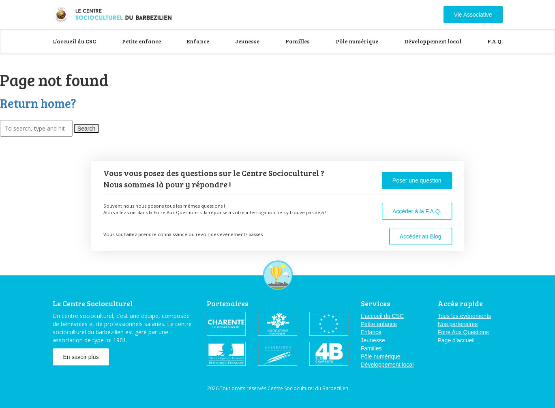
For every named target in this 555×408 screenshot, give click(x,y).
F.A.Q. (495, 41)
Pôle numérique (357, 41)
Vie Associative (473, 14)
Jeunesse (247, 41)
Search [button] (86, 128)
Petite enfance (141, 41)
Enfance (198, 41)
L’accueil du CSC (74, 41)
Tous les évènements (464, 316)
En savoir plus (81, 357)
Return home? (38, 103)
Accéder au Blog (420, 236)
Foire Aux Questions (463, 332)
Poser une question (416, 180)
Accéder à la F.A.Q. (416, 211)
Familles (297, 41)
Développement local (432, 41)
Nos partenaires (458, 324)
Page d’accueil (456, 340)
